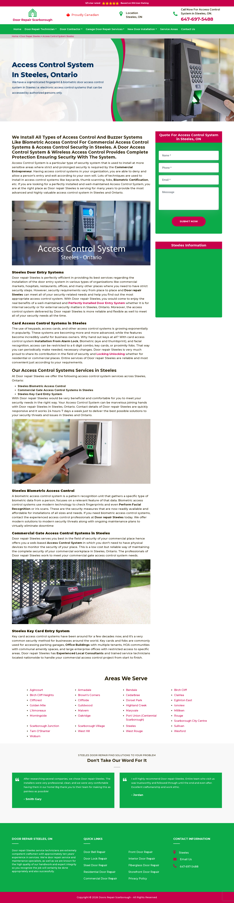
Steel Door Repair (95, 865)
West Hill (84, 731)
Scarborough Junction (44, 726)
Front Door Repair (140, 852)
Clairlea (179, 695)
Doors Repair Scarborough (115, 897)
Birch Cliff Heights (42, 695)
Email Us (186, 859)
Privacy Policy (137, 878)
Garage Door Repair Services (104, 29)
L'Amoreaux (38, 710)
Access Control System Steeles (58, 36)
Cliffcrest (36, 700)
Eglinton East (183, 700)
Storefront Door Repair (143, 871)
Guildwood (85, 705)
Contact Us (188, 29)
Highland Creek (136, 705)
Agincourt (36, 690)
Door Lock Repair (95, 858)
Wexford (180, 731)
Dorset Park (134, 700)
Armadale (84, 690)
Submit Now (189, 221)
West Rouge (134, 731)
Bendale (131, 690)
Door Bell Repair (94, 852)
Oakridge (84, 715)
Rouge (178, 715)
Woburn (35, 736)
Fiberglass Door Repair (143, 865)
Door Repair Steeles (30, 36)
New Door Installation (141, 29)
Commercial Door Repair (100, 878)
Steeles (131, 726)
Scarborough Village (91, 726)
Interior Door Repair (141, 858)
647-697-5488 (197, 19)
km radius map (189, 284)
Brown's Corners (89, 695)
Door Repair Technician (40, 29)
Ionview (179, 705)
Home (17, 29)
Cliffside (83, 700)
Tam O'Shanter (40, 731)
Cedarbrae (133, 695)
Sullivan (179, 726)
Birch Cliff (180, 690)
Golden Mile (38, 705)
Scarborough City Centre (190, 720)
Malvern (83, 710)
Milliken (179, 710)
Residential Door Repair (100, 871)
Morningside (38, 715)
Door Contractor (70, 29)
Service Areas (169, 29)
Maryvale (132, 710)
